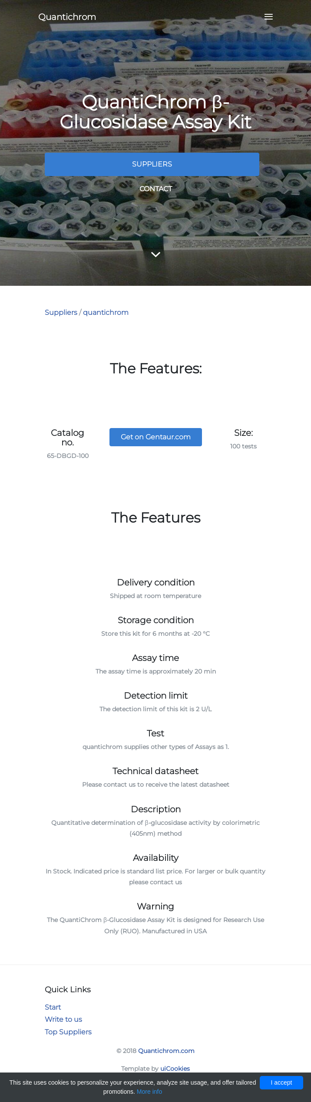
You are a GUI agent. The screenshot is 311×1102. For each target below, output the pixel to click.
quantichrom (106, 312)
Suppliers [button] (152, 164)
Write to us (63, 1019)
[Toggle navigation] (266, 17)
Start (53, 1007)
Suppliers (61, 312)
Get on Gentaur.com (156, 437)
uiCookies (175, 1069)
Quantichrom (67, 17)
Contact (155, 189)
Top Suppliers (68, 1032)
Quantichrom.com (166, 1051)
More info (149, 1091)
